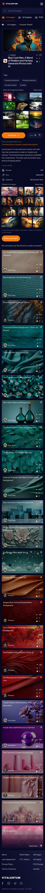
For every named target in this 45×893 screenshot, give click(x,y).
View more (37, 90)
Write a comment (11, 238)
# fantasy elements (29, 80)
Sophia (13, 55)
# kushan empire (10, 85)
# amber (23, 85)
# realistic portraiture (12, 80)
